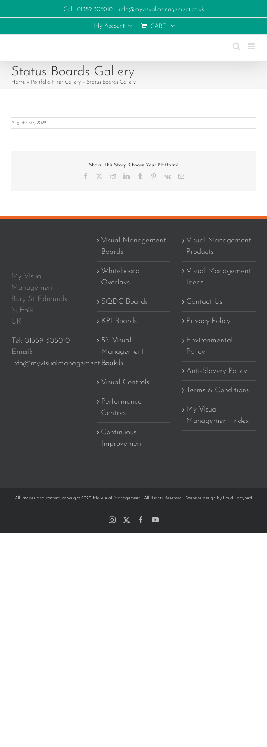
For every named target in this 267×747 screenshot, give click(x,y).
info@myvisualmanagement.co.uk (161, 9)
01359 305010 (47, 341)
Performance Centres (121, 407)
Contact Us (204, 302)
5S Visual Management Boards (122, 352)
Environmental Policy (209, 346)
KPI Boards (119, 321)
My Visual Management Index (217, 415)
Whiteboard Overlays (120, 276)
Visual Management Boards (133, 246)
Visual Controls (125, 382)
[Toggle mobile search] (236, 46)
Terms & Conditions (217, 390)
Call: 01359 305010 (88, 9)
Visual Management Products (218, 246)
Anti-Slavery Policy (216, 371)
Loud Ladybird (237, 498)
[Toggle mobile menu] (252, 46)
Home (18, 82)
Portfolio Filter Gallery (56, 82)
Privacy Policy (208, 321)
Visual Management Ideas (218, 276)
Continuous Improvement (122, 438)
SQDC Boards (124, 302)
